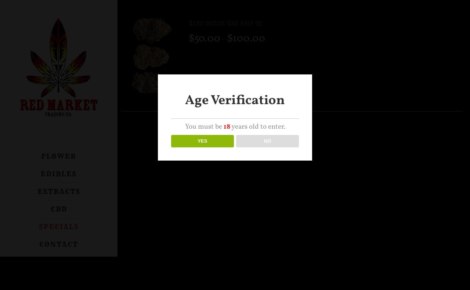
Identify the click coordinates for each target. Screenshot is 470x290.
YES (202, 141)
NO (267, 141)
